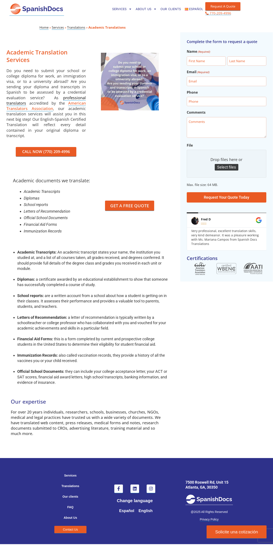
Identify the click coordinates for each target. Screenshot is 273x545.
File (190, 145)
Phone (192, 92)
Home (44, 27)
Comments (196, 112)
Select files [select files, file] (226, 167)
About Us (146, 9)
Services (122, 9)
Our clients (170, 9)
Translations (76, 27)
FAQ (70, 508)
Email (198, 72)
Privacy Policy (209, 520)
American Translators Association (46, 106)
